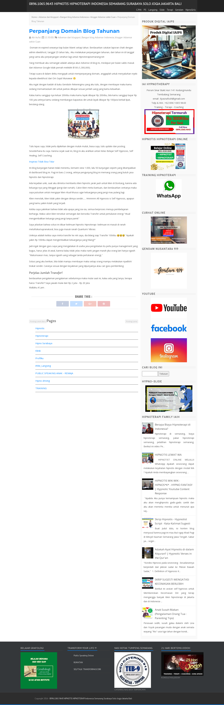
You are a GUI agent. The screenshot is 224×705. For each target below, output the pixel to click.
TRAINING (41, 388)
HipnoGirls (191, 9)
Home (34, 17)
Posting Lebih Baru (38, 321)
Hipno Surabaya (43, 343)
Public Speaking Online (84, 655)
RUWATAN (78, 662)
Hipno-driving (42, 380)
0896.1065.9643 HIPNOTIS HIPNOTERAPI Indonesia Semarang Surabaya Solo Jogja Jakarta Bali (105, 4)
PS (145, 9)
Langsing (152, 9)
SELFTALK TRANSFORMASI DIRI (87, 669)
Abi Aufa (36, 37)
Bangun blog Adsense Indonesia (74, 17)
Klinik (38, 350)
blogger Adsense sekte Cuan (103, 17)
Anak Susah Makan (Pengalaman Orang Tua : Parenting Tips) (171, 614)
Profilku (39, 358)
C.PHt (139, 9)
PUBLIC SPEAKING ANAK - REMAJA (54, 373)
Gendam (179, 9)
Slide (162, 9)
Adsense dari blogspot (49, 17)
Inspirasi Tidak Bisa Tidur (41, 161)
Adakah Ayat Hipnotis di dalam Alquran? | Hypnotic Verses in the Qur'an (174, 554)
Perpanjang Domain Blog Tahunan (74, 31)
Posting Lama (131, 321)
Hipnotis (39, 328)
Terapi (170, 9)
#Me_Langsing (43, 365)
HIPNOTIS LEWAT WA (168, 454)
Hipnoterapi (41, 335)
